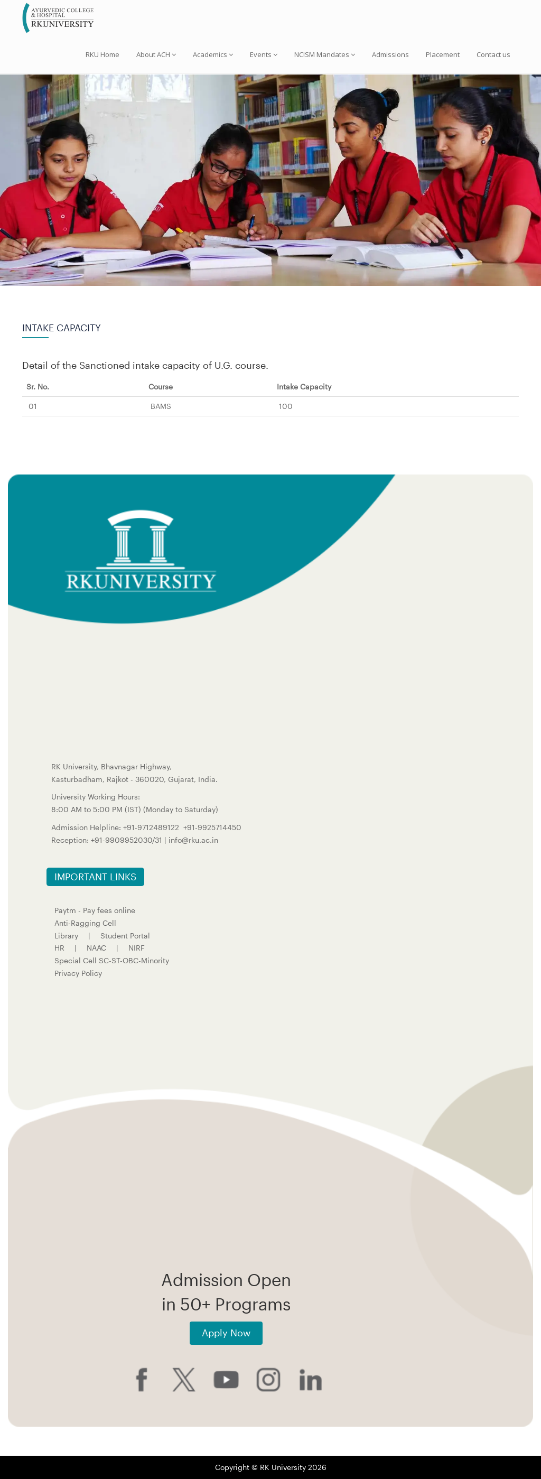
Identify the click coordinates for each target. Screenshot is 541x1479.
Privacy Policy (78, 973)
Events (263, 54)
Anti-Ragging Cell (85, 922)
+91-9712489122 (151, 827)
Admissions (390, 54)
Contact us (493, 54)
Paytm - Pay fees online (94, 910)
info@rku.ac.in (193, 839)
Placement (443, 54)
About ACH (156, 54)
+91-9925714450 (212, 827)
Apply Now (226, 1332)
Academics (213, 54)
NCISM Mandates (324, 54)
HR (59, 947)
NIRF (136, 947)
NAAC (96, 947)
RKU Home (102, 54)
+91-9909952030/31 (127, 839)
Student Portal (125, 935)
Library (66, 935)
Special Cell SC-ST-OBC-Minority (111, 960)
